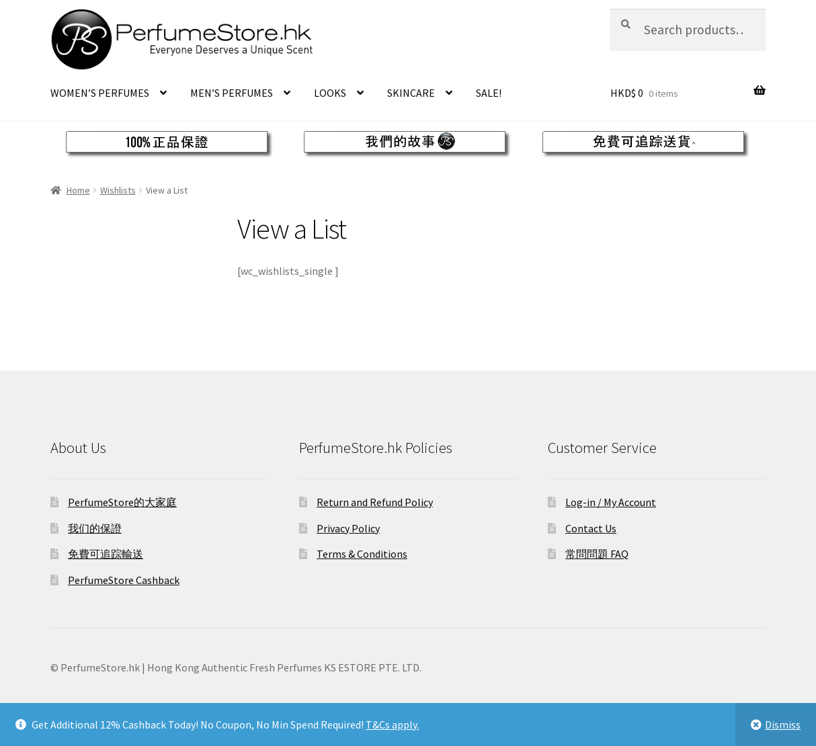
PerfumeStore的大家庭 (122, 502)
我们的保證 (95, 528)
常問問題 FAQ (596, 554)
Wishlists (118, 190)
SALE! (488, 92)
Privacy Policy (348, 528)
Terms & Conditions (362, 554)
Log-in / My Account (610, 502)
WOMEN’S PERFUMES (99, 92)
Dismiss (783, 724)
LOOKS (330, 92)
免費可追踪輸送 (105, 554)
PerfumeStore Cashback (123, 580)
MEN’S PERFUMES (231, 92)
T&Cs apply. (392, 724)
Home (78, 190)
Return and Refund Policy (375, 502)
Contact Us (590, 528)
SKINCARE (411, 92)
